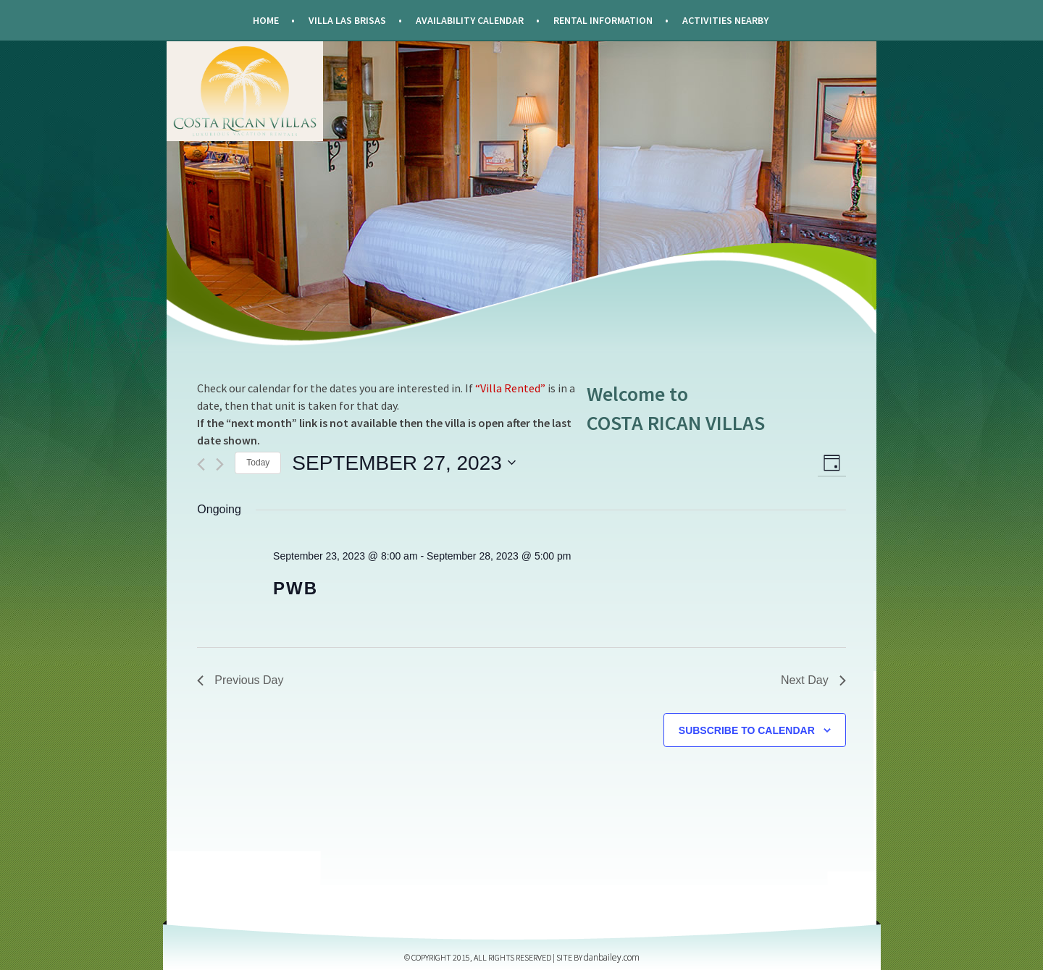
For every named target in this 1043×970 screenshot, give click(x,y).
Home (266, 20)
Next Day (813, 680)
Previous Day (240, 680)
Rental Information (603, 20)
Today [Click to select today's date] (257, 462)
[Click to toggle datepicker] (403, 463)
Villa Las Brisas (347, 20)
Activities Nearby (725, 20)
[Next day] (220, 464)
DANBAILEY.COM (612, 957)
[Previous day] (201, 464)
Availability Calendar (470, 20)
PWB (295, 588)
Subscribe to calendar (747, 730)
